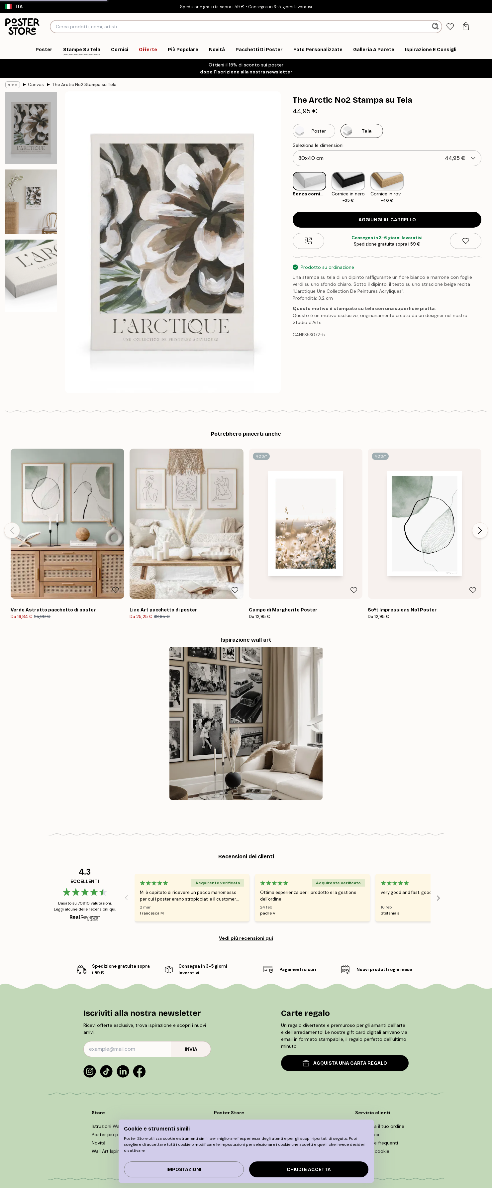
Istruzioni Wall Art (111, 1126)
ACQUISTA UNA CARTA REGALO (345, 1063)
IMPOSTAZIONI (183, 1169)
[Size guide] (308, 241)
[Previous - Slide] (12, 530)
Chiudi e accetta (309, 1169)
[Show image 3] (31, 276)
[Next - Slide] (480, 530)
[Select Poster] (314, 131)
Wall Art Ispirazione (112, 1151)
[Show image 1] (31, 128)
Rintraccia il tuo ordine (379, 1126)
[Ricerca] (436, 26)
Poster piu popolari (113, 1134)
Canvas (36, 84)
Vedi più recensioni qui (246, 938)
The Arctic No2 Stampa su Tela (84, 84)
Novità (99, 1143)
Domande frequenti (376, 1143)
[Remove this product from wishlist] (465, 241)
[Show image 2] (31, 201)
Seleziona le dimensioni (318, 145)
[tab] (450, 27)
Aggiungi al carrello (387, 220)
